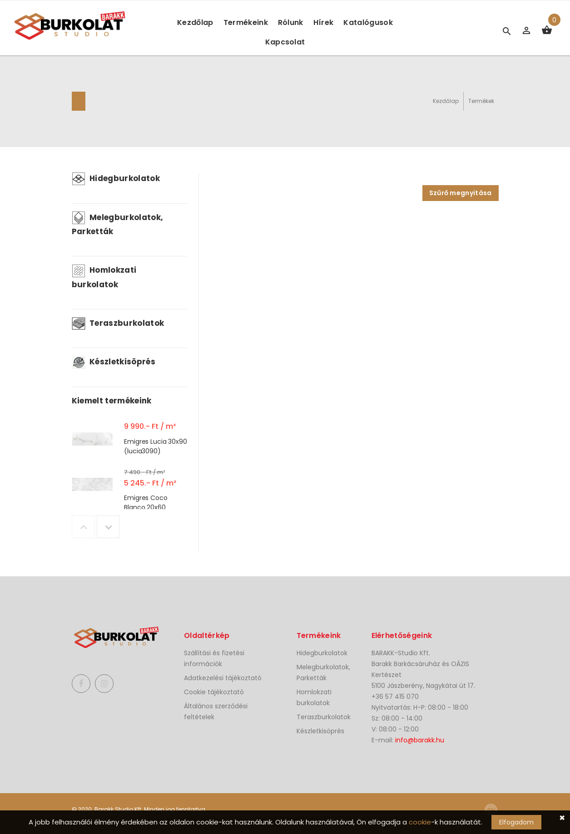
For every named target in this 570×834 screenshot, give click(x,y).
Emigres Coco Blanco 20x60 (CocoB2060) (145, 507)
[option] (130, 441)
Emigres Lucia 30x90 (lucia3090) (155, 446)
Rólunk (290, 22)
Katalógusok (368, 22)
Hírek (323, 22)
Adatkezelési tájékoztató (223, 677)
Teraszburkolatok (118, 323)
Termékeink (245, 22)
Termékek (481, 101)
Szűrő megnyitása (460, 192)
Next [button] (108, 526)
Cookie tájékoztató (214, 692)
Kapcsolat (285, 42)
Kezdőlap (195, 22)
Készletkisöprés (113, 361)
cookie (420, 822)
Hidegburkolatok (116, 178)
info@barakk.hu (419, 740)
